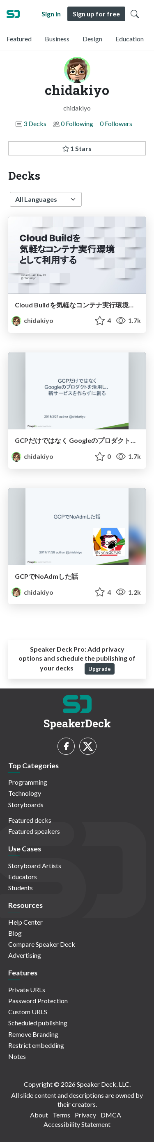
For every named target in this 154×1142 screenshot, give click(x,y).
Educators (22, 876)
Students (20, 887)
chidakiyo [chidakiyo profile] (32, 320)
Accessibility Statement (77, 1124)
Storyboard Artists (34, 865)
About (39, 1115)
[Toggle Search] (134, 14)
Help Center (25, 922)
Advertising (24, 955)
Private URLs (26, 989)
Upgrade (99, 669)
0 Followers (116, 123)
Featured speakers (34, 831)
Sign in (51, 14)
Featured (19, 39)
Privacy (85, 1115)
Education (129, 39)
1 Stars (77, 148)
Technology (24, 793)
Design (92, 39)
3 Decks (34, 123)
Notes (17, 1056)
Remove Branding (33, 1034)
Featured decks (29, 820)
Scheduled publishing (37, 1023)
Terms (61, 1115)
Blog (15, 933)
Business (57, 39)
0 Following (77, 123)
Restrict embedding (36, 1045)
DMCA (111, 1115)
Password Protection (38, 1000)
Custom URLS (27, 1012)
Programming (27, 782)
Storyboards (26, 804)
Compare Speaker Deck (41, 944)
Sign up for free (96, 14)
